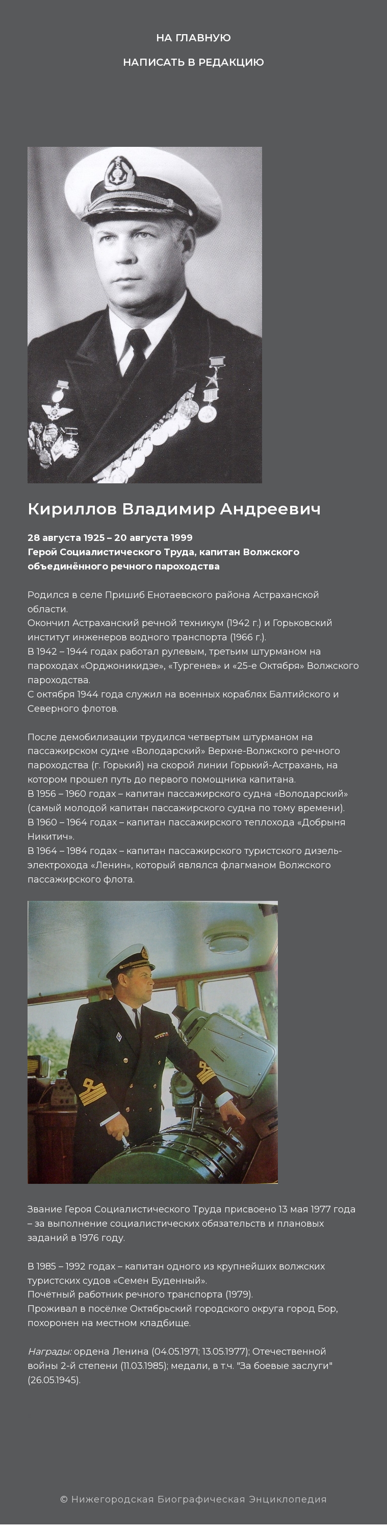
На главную (193, 38)
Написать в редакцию (193, 62)
